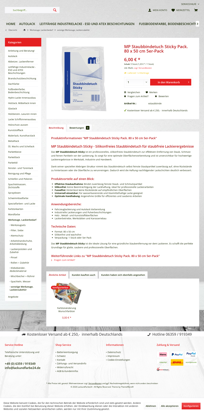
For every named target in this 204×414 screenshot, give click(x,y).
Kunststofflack (15, 130)
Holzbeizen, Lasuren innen (22, 113)
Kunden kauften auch (83, 274)
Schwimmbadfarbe (18, 198)
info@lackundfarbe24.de (22, 368)
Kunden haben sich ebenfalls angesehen (123, 274)
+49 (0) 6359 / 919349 (20, 364)
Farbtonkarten (15, 209)
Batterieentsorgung (67, 352)
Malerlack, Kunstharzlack (21, 135)
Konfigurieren (191, 405)
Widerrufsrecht (65, 367)
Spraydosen (14, 192)
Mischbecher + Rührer (22, 276)
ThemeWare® (127, 386)
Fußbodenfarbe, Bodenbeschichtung (18, 91)
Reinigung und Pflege (19, 173)
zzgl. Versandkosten (143, 68)
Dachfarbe (13, 83)
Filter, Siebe (16, 230)
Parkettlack (14, 157)
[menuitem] (189, 4)
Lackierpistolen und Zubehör (21, 251)
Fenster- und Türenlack (20, 168)
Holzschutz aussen (18, 124)
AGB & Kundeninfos (67, 371)
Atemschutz (16, 235)
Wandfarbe (14, 214)
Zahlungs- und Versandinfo (71, 363)
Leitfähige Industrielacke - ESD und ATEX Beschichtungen (22, 70)
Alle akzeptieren (169, 405)
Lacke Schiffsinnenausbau (22, 119)
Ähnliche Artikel (57, 274)
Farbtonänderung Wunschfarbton (66, 310)
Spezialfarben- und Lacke (21, 203)
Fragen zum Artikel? (136, 96)
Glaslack (12, 108)
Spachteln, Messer (20, 281)
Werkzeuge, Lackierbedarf (22, 219)
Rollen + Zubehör (19, 262)
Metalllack (13, 141)
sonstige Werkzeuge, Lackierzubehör (21, 288)
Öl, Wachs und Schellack (21, 146)
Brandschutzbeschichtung (22, 78)
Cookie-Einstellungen (119, 359)
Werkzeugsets (18, 225)
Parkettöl (13, 162)
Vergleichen (132, 92)
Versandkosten (95, 383)
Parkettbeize (14, 151)
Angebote (13, 296)
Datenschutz (114, 352)
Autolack (12, 56)
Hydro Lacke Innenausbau (22, 97)
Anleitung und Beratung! (21, 50)
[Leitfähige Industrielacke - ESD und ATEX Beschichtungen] (87, 24)
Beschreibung (56, 127)
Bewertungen (79, 128)
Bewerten (162, 96)
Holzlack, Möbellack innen (22, 103)
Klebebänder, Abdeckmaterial (18, 269)
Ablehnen (151, 405)
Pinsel (13, 257)
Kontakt (61, 359)
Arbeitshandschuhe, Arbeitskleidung (21, 242)
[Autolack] (27, 24)
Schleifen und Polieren (20, 178)
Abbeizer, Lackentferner (21, 61)
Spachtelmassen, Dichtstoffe (17, 186)
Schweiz (61, 355)
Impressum (114, 355)
